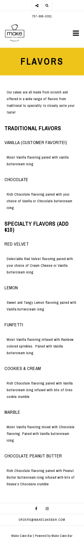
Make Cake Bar (21, 536)
